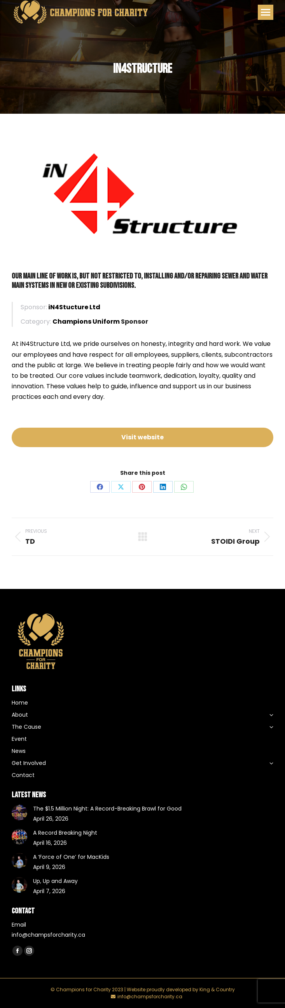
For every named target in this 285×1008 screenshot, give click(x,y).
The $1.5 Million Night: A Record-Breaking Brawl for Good (107, 808)
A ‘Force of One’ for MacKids (71, 857)
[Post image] (19, 812)
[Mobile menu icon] (265, 12)
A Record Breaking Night (65, 833)
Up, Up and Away (55, 881)
